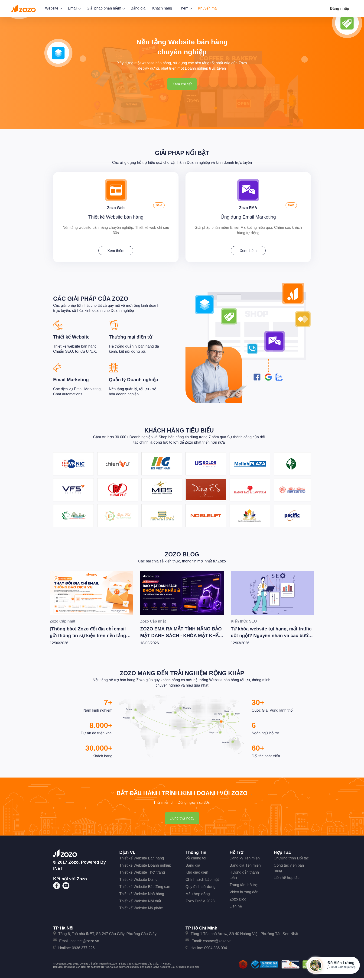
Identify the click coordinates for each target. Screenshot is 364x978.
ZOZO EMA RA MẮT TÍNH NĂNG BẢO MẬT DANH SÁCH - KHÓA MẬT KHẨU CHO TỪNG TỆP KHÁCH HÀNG (181, 635)
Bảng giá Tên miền (245, 864)
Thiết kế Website (71, 336)
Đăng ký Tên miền (245, 857)
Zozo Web (115, 207)
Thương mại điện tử (130, 336)
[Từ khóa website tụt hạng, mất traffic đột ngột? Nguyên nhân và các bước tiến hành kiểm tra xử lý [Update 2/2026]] (272, 592)
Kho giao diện (196, 872)
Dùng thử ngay (182, 818)
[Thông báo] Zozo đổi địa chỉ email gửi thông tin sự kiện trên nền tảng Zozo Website (88, 635)
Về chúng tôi (195, 857)
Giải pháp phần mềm (105, 8)
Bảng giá (138, 8)
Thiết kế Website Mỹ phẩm (141, 907)
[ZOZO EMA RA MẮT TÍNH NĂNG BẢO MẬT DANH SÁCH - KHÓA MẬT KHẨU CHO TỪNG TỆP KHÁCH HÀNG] (182, 592)
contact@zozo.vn (85, 940)
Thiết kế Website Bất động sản (144, 886)
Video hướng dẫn (244, 891)
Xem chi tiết (182, 84)
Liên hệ (236, 905)
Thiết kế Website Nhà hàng (141, 893)
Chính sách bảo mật (202, 879)
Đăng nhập (339, 8)
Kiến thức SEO (244, 620)
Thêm (185, 8)
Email (74, 8)
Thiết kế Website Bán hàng (141, 857)
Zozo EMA (248, 207)
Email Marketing (71, 378)
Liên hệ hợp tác (286, 877)
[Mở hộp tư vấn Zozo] (333, 965)
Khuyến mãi (208, 8)
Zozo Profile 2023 (199, 900)
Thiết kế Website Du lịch (139, 879)
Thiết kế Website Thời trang (142, 872)
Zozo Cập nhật (62, 620)
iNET (58, 867)
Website (53, 8)
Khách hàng (162, 8)
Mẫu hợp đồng (197, 893)
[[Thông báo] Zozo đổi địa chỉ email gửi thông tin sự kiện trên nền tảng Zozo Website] (91, 592)
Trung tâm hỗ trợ (243, 884)
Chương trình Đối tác (291, 857)
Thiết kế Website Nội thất (140, 900)
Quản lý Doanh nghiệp (133, 378)
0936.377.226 (83, 947)
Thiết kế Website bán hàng (115, 216)
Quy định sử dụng (200, 886)
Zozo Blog (182, 553)
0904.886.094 (215, 947)
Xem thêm (115, 250)
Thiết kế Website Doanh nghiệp (145, 864)
